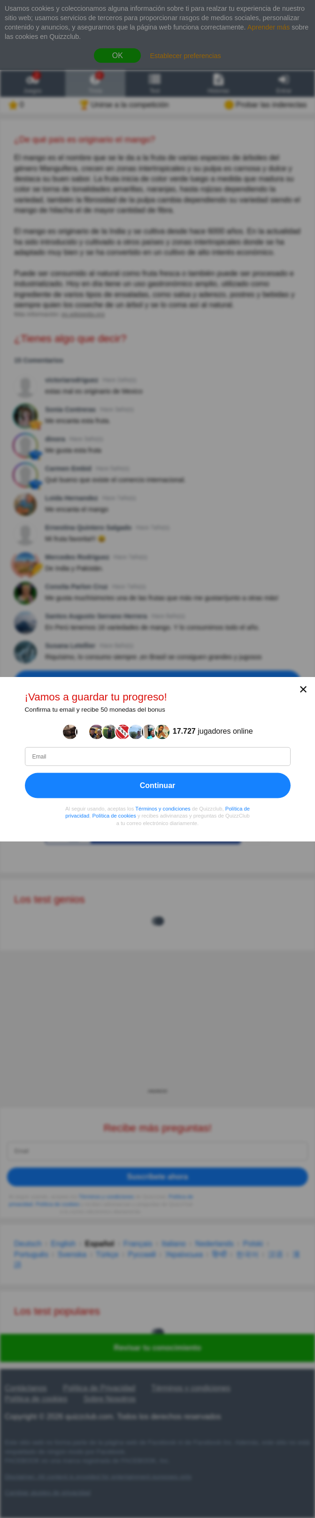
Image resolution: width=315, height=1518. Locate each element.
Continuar (158, 785)
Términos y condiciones (163, 808)
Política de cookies (114, 816)
